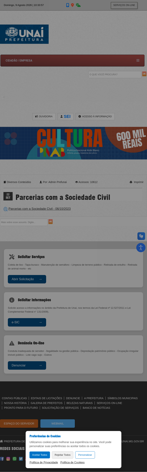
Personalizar (85, 454)
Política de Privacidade (43, 462)
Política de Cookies (72, 462)
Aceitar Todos (39, 454)
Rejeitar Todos (63, 454)
